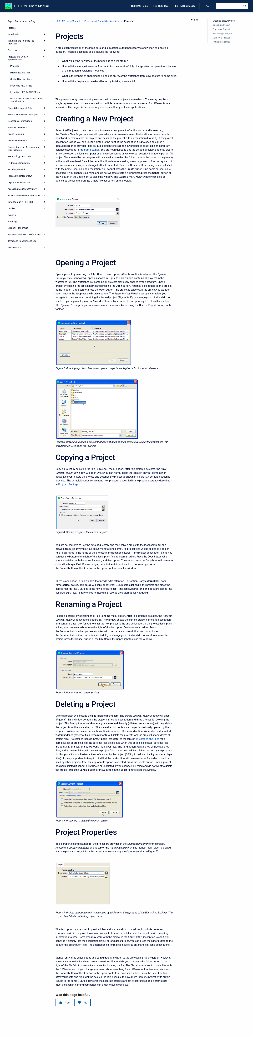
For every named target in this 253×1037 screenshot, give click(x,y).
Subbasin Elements (17, 127)
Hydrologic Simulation (19, 163)
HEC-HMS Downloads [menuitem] (184, 6)
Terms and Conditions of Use (22, 241)
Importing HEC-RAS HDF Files (25, 92)
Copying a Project (221, 29)
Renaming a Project (222, 33)
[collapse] (44, 56)
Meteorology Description (20, 156)
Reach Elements (16, 134)
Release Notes (15, 247)
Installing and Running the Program (21, 42)
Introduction (14, 34)
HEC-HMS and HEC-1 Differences (24, 234)
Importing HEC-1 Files (21, 85)
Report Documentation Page (22, 21)
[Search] (232, 6)
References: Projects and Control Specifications (26, 100)
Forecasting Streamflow (20, 176)
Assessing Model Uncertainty (22, 189)
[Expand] (44, 34)
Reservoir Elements (17, 140)
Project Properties (221, 42)
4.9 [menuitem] (207, 6)
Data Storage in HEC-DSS (20, 202)
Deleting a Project (221, 37)
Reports (12, 215)
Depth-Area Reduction (19, 182)
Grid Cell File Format (18, 228)
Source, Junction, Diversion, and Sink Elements (24, 148)
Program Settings (89, 149)
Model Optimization (17, 169)
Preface (11, 28)
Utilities (11, 208)
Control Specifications (21, 79)
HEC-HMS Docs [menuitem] (160, 6)
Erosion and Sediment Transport (24, 195)
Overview (12, 50)
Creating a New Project (224, 20)
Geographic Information (20, 121)
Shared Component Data (20, 108)
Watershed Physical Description (23, 114)
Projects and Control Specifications (18, 58)
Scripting (12, 221)
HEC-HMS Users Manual (31, 6)
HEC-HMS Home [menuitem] (139, 6)
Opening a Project (221, 25)
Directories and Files (20, 72)
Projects (14, 66)
